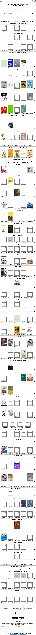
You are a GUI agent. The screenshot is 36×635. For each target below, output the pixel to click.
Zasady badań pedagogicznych (5, 608)
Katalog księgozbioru (18, 9)
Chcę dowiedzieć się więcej (14, 634)
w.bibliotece (21, 623)
